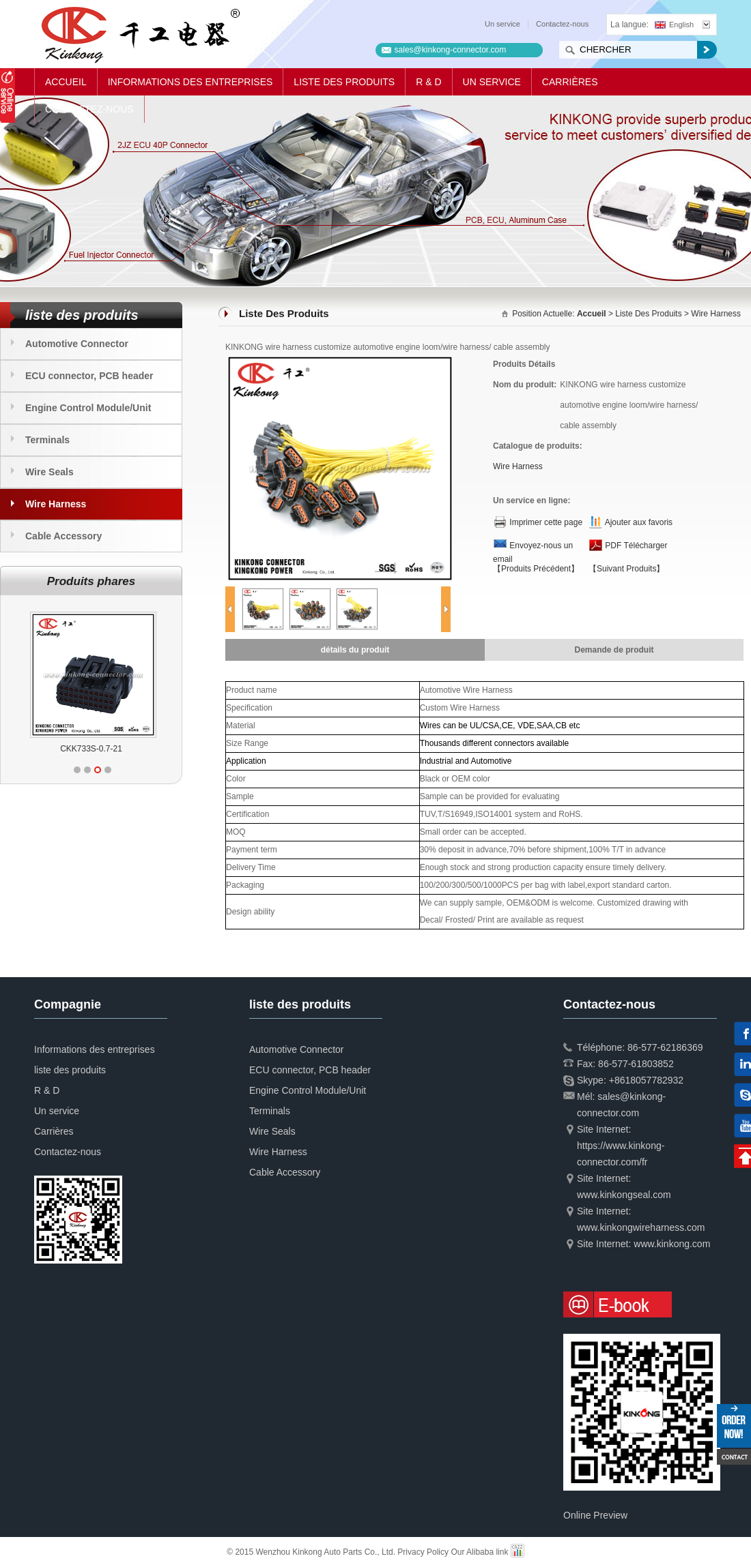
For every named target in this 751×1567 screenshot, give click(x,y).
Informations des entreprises (190, 81)
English (674, 24)
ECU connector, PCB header (89, 375)
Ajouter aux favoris (638, 522)
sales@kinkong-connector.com (451, 50)
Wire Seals (49, 471)
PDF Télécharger (636, 545)
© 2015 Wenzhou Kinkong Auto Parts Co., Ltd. (312, 1552)
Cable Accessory (63, 536)
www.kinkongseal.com (624, 1194)
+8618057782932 (646, 1080)
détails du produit (355, 650)
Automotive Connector (76, 343)
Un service (502, 24)
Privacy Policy (423, 1552)
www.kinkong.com (672, 1243)
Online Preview (595, 1515)
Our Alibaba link (479, 1552)
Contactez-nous (562, 24)
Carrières (570, 81)
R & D (428, 81)
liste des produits (344, 81)
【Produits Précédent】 (536, 568)
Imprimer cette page (545, 522)
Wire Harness (55, 503)
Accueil (66, 81)
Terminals (47, 439)
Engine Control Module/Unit (88, 407)
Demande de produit (613, 650)
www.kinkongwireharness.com (641, 1227)
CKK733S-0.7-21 (103, 748)
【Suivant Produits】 (626, 568)
